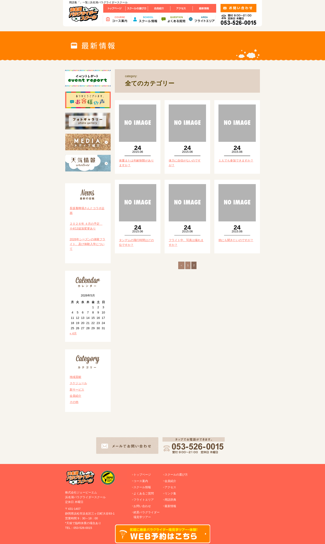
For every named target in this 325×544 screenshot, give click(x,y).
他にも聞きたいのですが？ (235, 240)
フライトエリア (143, 499)
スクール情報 (142, 487)
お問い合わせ (142, 506)
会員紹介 (75, 395)
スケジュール (78, 383)
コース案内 (140, 481)
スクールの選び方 (176, 474)
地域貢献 (75, 377)
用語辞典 (170, 499)
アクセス (170, 487)
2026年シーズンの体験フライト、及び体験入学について (87, 244)
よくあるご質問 (143, 493)
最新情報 (170, 506)
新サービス (77, 389)
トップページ (142, 474)
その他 (74, 402)
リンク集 (170, 493)
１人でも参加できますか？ (235, 160)
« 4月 (73, 333)
